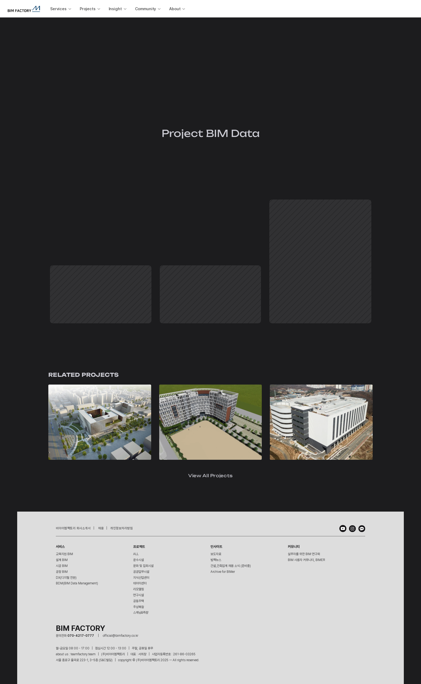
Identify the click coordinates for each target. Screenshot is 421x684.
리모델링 (138, 589)
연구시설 (138, 595)
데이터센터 (140, 583)
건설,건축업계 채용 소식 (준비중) (230, 566)
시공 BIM (62, 566)
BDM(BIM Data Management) (77, 583)
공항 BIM (62, 572)
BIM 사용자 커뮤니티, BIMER (306, 560)
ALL (136, 554)
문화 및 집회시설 (143, 566)
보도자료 (215, 554)
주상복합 (138, 607)
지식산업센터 (141, 578)
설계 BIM (62, 560)
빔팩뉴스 (215, 560)
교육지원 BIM (64, 554)
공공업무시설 (141, 572)
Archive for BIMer (222, 572)
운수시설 (138, 560)
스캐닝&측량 (140, 612)
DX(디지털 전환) (66, 578)
